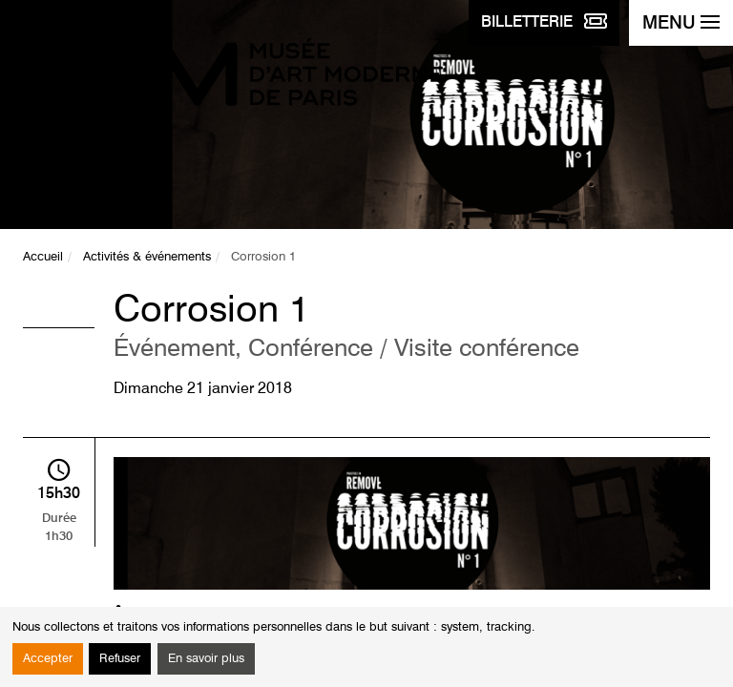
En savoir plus (206, 659)
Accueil (43, 257)
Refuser (119, 659)
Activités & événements (147, 257)
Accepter (48, 659)
